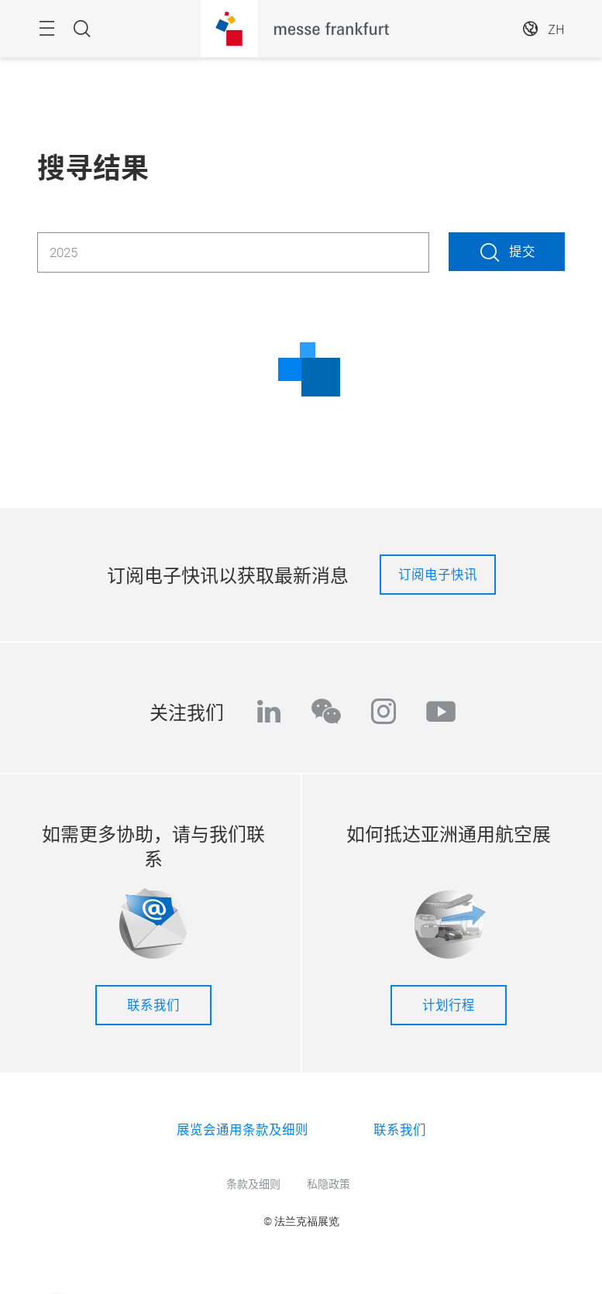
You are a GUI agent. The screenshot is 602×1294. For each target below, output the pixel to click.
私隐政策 (328, 1183)
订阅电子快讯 (437, 574)
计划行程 (448, 1004)
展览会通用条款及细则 (242, 1129)
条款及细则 (253, 1183)
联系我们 (153, 1004)
